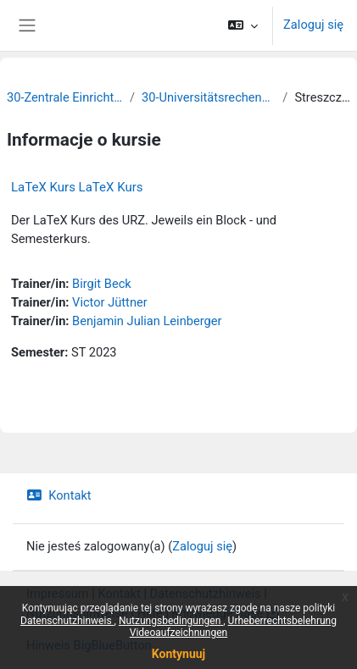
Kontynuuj (178, 654)
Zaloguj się (313, 24)
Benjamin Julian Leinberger (146, 321)
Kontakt (59, 495)
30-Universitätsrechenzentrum (209, 97)
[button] (243, 25)
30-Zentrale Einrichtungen (65, 97)
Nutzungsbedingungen (171, 621)
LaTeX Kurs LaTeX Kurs (76, 187)
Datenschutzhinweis (67, 621)
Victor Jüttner (110, 302)
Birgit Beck (101, 283)
